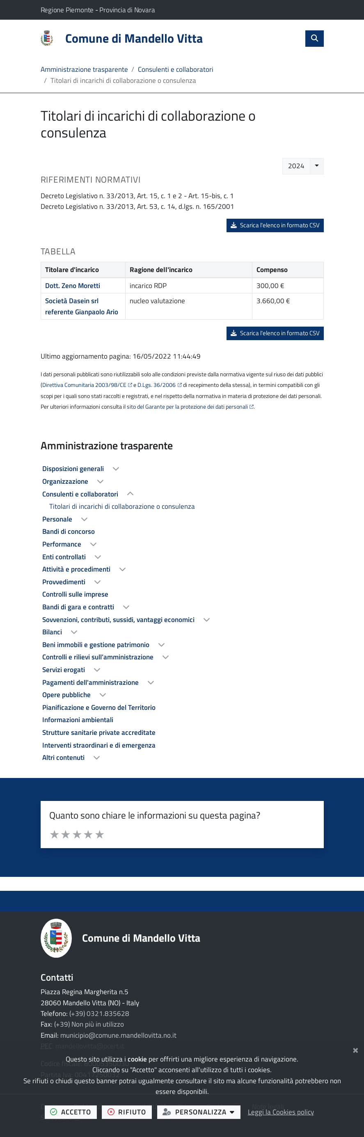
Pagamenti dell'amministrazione (91, 682)
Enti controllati (64, 556)
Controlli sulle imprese (75, 594)
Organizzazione (66, 481)
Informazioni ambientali (77, 719)
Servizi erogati (64, 669)
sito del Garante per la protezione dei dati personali (187, 407)
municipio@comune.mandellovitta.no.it (118, 1035)
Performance (62, 544)
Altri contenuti (64, 757)
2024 (296, 165)
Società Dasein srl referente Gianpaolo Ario (81, 306)
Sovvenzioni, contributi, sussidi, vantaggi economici (119, 619)
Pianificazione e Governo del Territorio (99, 707)
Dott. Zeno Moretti (72, 285)
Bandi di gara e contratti (79, 607)
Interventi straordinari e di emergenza (99, 745)
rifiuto (130, 1111)
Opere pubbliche (67, 694)
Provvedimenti (64, 582)
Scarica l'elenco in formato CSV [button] (275, 225)
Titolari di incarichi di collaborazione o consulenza (122, 506)
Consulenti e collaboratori (175, 69)
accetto (73, 1111)
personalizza (201, 1111)
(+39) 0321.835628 (99, 1013)
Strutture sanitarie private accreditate (99, 732)
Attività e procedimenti (77, 569)
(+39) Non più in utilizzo (89, 1024)
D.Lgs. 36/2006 (156, 385)
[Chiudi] (356, 1049)
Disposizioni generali (73, 468)
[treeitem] (182, 468)
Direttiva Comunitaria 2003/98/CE (84, 385)
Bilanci (53, 632)
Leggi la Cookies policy (281, 1112)
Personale (58, 519)
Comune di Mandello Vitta (141, 938)
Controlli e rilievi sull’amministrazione (98, 657)
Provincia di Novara (127, 10)
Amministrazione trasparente (84, 69)
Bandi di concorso (68, 531)
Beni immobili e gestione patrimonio (96, 644)
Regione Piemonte (68, 10)
